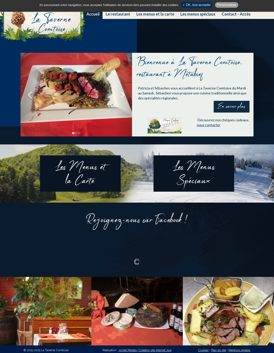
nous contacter (208, 125)
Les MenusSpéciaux (193, 174)
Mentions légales (240, 350)
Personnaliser (227, 5)
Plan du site (218, 350)
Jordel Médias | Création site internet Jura (144, 350)
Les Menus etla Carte (80, 174)
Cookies (203, 350)
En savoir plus (231, 106)
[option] (45, 311)
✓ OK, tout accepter (196, 5)
